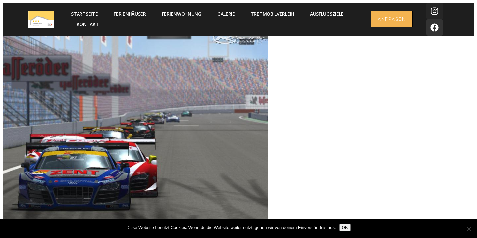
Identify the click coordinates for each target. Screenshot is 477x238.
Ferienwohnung (181, 14)
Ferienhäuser (130, 14)
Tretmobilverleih (272, 14)
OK (345, 227)
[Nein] (468, 228)
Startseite (84, 14)
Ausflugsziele (327, 14)
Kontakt (88, 24)
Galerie (226, 14)
